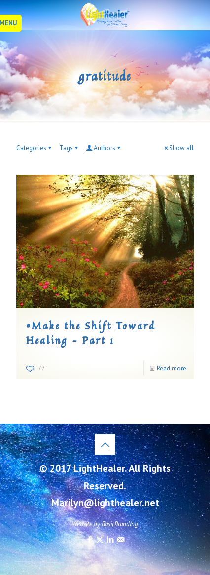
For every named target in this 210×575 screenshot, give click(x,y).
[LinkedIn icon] (110, 539)
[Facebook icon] (89, 539)
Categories (34, 148)
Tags (69, 148)
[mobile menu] (13, 23)
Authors (104, 148)
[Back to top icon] (105, 444)
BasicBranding (120, 524)
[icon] (120, 539)
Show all (178, 148)
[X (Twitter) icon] (100, 539)
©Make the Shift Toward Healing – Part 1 (90, 333)
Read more (171, 368)
